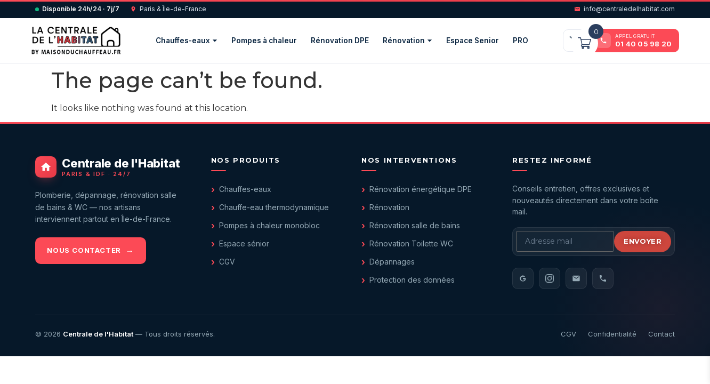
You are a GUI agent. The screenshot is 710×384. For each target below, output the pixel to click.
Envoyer (642, 241)
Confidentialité (612, 334)
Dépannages (392, 261)
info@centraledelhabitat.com (624, 9)
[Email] (576, 278)
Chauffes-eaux (186, 40)
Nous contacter (84, 250)
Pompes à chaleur (264, 40)
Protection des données (412, 279)
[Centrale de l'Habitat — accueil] (76, 40)
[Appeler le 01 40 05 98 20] (635, 40)
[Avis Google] (523, 278)
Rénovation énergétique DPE (420, 189)
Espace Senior (472, 40)
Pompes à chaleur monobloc (269, 225)
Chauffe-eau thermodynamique (274, 207)
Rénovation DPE (340, 40)
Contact (661, 334)
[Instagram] (549, 278)
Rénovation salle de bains (414, 225)
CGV (227, 261)
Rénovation (407, 40)
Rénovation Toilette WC (411, 243)
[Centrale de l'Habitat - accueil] (110, 167)
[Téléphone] (603, 278)
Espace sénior (244, 243)
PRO (520, 40)
